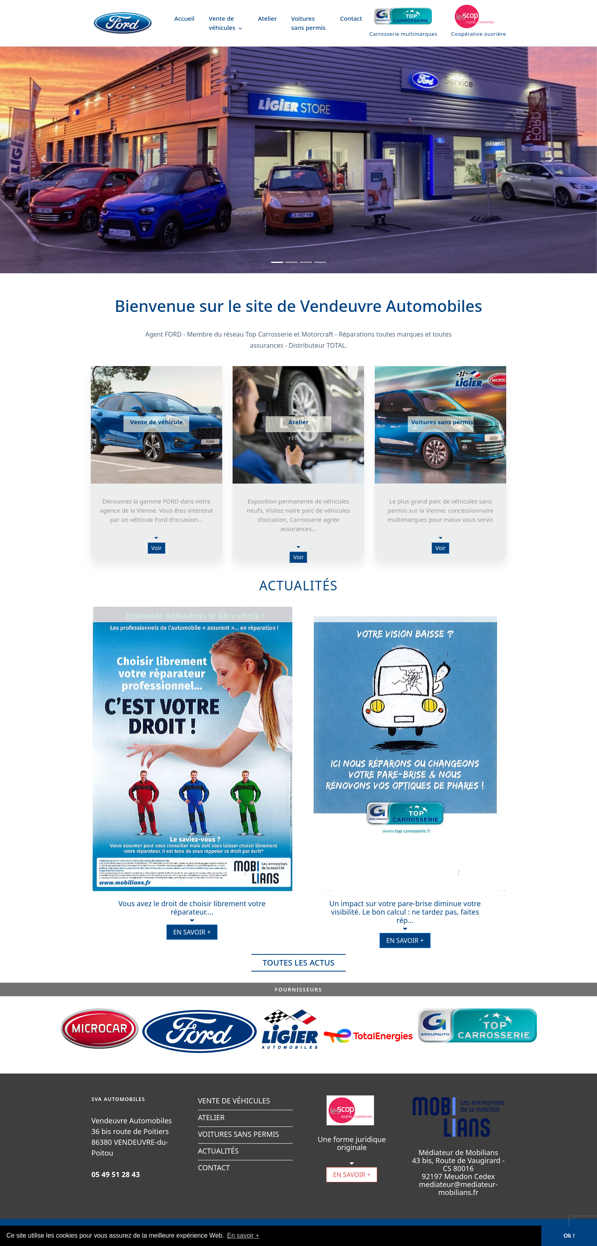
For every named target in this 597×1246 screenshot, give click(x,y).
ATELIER (211, 1117)
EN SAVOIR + (192, 932)
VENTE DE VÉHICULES (234, 1100)
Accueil (184, 18)
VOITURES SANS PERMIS (238, 1134)
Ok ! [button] (569, 1235)
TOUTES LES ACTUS (298, 962)
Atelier (267, 18)
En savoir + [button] (243, 1235)
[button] (45, 158)
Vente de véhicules (225, 22)
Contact (351, 18)
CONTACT (214, 1167)
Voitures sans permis (308, 22)
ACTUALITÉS (218, 1151)
